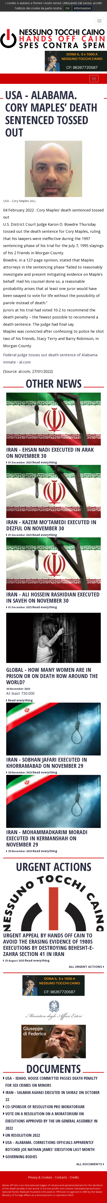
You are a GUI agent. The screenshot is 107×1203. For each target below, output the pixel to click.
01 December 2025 (20, 462)
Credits (74, 1177)
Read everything (44, 462)
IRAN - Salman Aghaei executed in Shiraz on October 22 (52, 1096)
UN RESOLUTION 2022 (22, 1135)
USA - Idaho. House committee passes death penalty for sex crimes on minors (51, 1081)
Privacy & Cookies (40, 1177)
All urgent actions (86, 966)
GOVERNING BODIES (21, 1156)
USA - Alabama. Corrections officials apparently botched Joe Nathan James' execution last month (50, 1146)
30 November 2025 (18, 689)
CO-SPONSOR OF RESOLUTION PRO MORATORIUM (44, 1106)
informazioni (82, 8)
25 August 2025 (15, 960)
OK (67, 8)
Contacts (61, 1177)
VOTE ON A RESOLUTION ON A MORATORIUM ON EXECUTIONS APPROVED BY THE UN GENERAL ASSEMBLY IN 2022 (51, 1121)
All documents (90, 1164)
